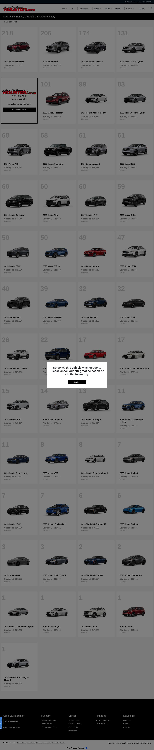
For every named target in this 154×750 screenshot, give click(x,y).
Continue (77, 382)
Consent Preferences (1, 723)
